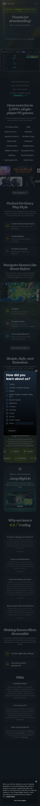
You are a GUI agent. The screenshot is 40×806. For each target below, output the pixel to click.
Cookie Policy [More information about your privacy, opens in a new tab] (10, 796)
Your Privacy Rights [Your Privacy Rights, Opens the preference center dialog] (20, 800)
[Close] (36, 781)
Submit (11, 430)
